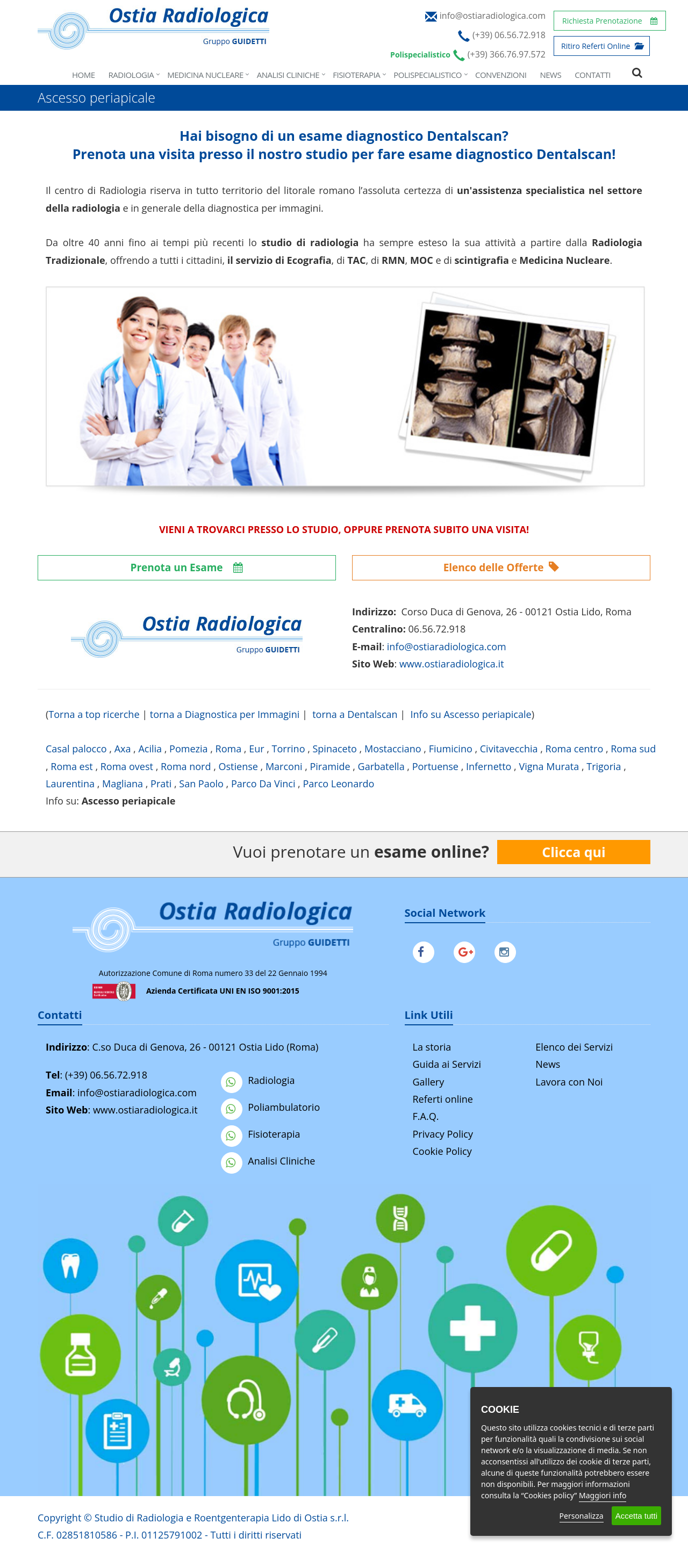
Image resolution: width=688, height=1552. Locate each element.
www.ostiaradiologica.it (451, 663)
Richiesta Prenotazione (609, 21)
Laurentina (70, 783)
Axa (122, 748)
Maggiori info (602, 1495)
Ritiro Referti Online (601, 46)
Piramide (330, 766)
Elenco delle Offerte (501, 567)
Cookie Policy (442, 1151)
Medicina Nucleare (205, 74)
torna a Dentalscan (354, 714)
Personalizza (582, 1516)
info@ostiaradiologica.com (137, 1092)
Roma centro (575, 748)
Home (83, 74)
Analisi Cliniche (288, 74)
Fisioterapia (356, 74)
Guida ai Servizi (447, 1064)
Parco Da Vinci (263, 783)
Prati (160, 783)
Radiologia (131, 74)
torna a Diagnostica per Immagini (225, 714)
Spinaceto (334, 748)
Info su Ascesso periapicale (471, 714)
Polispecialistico (427, 74)
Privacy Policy (443, 1133)
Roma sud (633, 748)
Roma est (71, 766)
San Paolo (201, 783)
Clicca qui (573, 852)
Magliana (122, 783)
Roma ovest (127, 766)
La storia (432, 1046)
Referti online (443, 1099)
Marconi (284, 766)
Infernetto (488, 766)
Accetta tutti (636, 1515)
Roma (229, 748)
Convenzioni (500, 74)
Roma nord (186, 766)
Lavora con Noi (569, 1081)
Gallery (429, 1081)
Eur (256, 748)
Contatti (593, 74)
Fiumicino (450, 748)
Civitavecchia (509, 748)
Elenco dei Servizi (574, 1046)
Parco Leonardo (338, 783)
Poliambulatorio (270, 1107)
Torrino (288, 748)
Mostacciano (392, 748)
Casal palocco (76, 748)
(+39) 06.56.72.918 (106, 1074)
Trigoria (603, 766)
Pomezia (188, 748)
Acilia (150, 748)
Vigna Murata (549, 766)
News (550, 74)
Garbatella (381, 766)
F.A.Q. (426, 1116)
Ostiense (238, 766)
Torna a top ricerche (93, 714)
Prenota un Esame (187, 567)
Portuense (435, 766)
